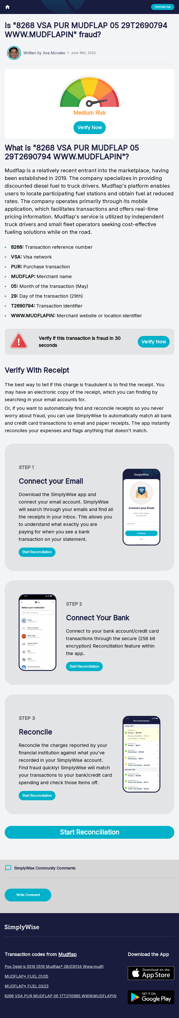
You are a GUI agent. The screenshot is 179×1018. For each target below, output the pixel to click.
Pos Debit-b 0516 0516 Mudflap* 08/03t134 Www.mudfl (54, 966)
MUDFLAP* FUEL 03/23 (26, 986)
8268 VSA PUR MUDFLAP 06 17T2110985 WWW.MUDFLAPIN (61, 996)
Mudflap (67, 954)
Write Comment (28, 895)
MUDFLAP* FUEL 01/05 (26, 976)
